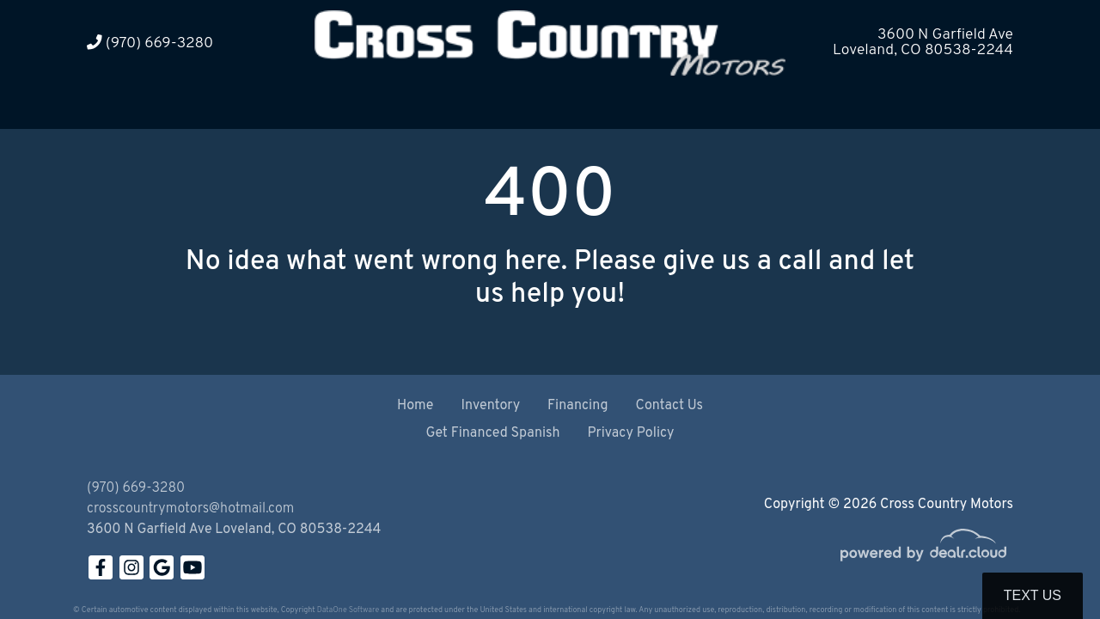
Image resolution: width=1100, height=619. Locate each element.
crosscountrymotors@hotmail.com (190, 509)
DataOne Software (348, 610)
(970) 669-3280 (150, 43)
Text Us (1032, 595)
